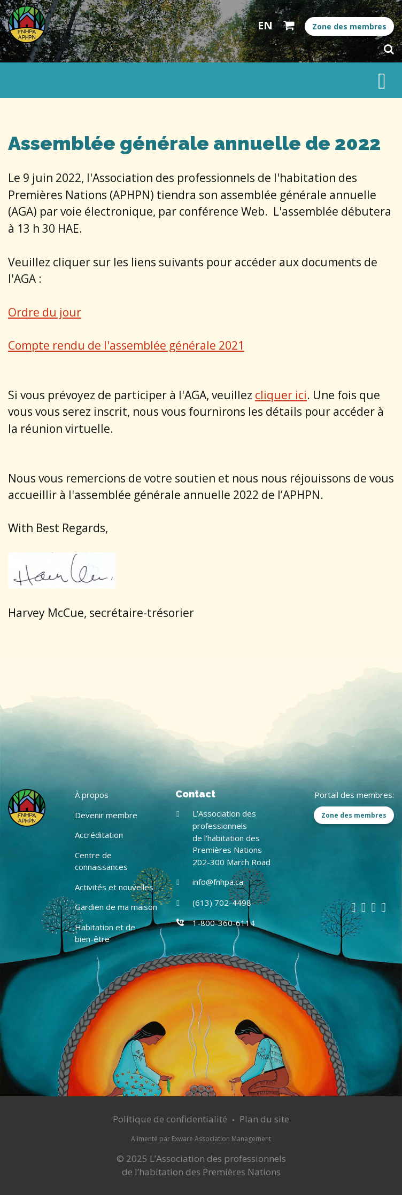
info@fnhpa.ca (217, 881)
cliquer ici (281, 394)
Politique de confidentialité (170, 1119)
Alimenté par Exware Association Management (201, 1138)
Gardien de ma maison (116, 906)
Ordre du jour (44, 312)
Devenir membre (106, 815)
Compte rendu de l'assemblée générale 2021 (126, 345)
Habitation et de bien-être (105, 933)
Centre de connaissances (101, 861)
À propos (92, 794)
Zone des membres (349, 26)
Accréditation (99, 834)
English (265, 26)
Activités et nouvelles (114, 887)
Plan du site (264, 1119)
